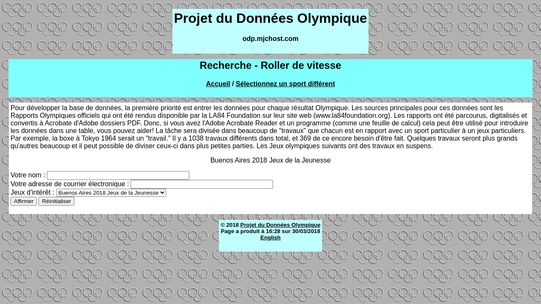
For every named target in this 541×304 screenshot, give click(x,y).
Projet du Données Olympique (280, 225)
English (270, 237)
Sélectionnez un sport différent (285, 83)
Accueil (218, 83)
